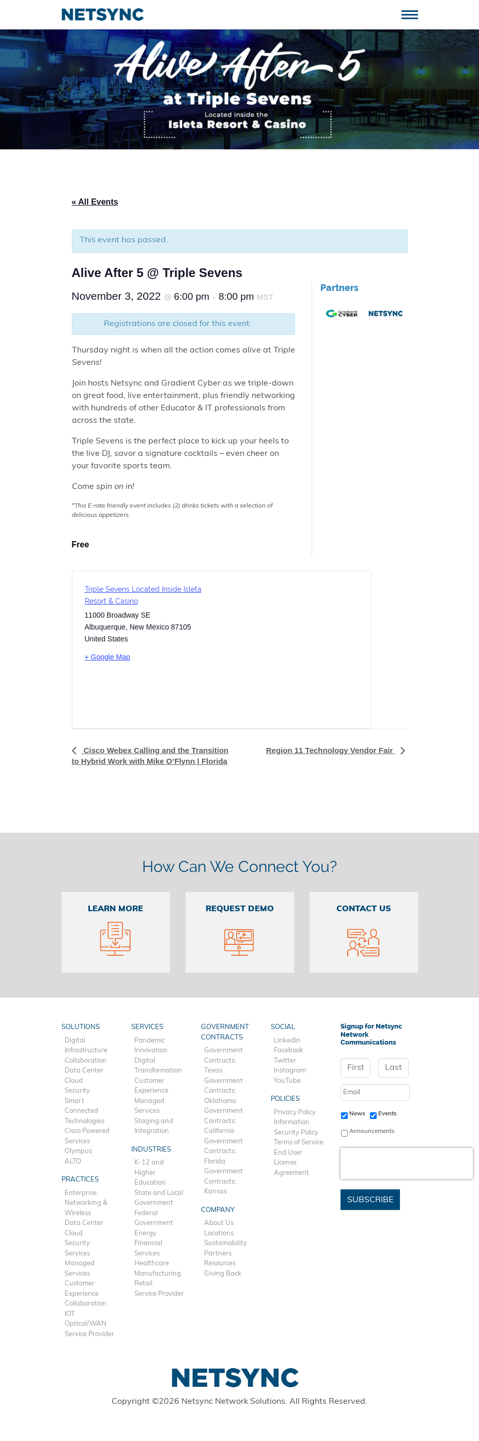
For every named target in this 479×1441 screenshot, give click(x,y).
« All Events (95, 201)
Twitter (285, 1060)
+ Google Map (107, 657)
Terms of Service (298, 1142)
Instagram (290, 1070)
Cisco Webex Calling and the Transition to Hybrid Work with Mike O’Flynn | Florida (150, 755)
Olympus (78, 1151)
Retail (143, 1283)
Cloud (74, 1081)
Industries (151, 1149)
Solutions (80, 1027)
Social (283, 1027)
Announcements (372, 1131)
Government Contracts (225, 1032)
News (357, 1114)
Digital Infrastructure (86, 1045)
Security (77, 1090)
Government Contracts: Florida (223, 1151)
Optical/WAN (85, 1324)
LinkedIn (287, 1040)
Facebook (288, 1050)
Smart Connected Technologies (84, 1111)
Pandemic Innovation (150, 1045)
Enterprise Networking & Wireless (86, 1203)
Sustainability (225, 1243)
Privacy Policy (295, 1112)
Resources (220, 1263)
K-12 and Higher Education (150, 1172)
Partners (217, 1253)
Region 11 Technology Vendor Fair (330, 750)
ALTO (73, 1161)
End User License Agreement (291, 1162)
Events (387, 1114)
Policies (285, 1099)
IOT (70, 1314)
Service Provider (89, 1334)
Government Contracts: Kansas (223, 1181)
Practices (80, 1179)
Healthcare (151, 1263)
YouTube (287, 1081)
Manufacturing (157, 1273)
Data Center (84, 1070)
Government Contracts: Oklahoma (223, 1091)
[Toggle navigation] (413, 13)
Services (77, 1253)
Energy (145, 1233)
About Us (219, 1223)
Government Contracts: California (223, 1121)
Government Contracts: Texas (223, 1060)
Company (218, 1210)
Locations (219, 1233)
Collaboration (85, 1060)
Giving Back (222, 1273)
